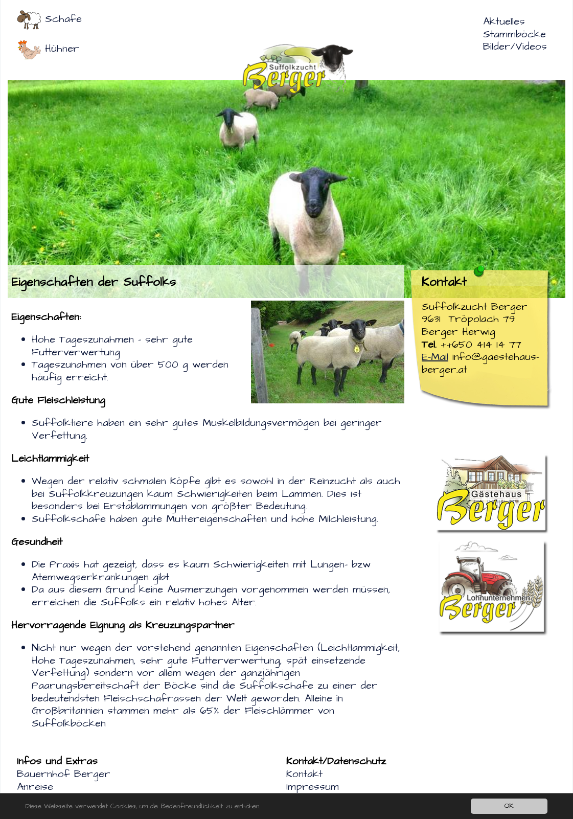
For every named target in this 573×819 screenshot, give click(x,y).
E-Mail (435, 357)
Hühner (62, 48)
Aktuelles (504, 21)
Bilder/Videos (515, 46)
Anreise (35, 787)
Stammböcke (514, 34)
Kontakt (304, 774)
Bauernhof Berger (63, 774)
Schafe (63, 19)
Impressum (312, 787)
